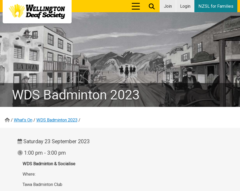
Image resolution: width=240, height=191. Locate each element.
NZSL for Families (215, 6)
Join (168, 6)
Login (185, 6)
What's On (23, 120)
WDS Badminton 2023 (56, 120)
